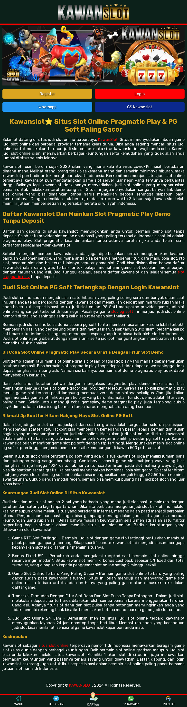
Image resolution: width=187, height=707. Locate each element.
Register (47, 94)
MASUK (19, 701)
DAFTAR (94, 701)
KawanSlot (108, 139)
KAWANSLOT (80, 685)
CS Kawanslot (139, 107)
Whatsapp (47, 107)
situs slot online (53, 645)
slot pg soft (122, 311)
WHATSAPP (131, 701)
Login (140, 94)
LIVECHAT (168, 701)
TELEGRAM (56, 701)
